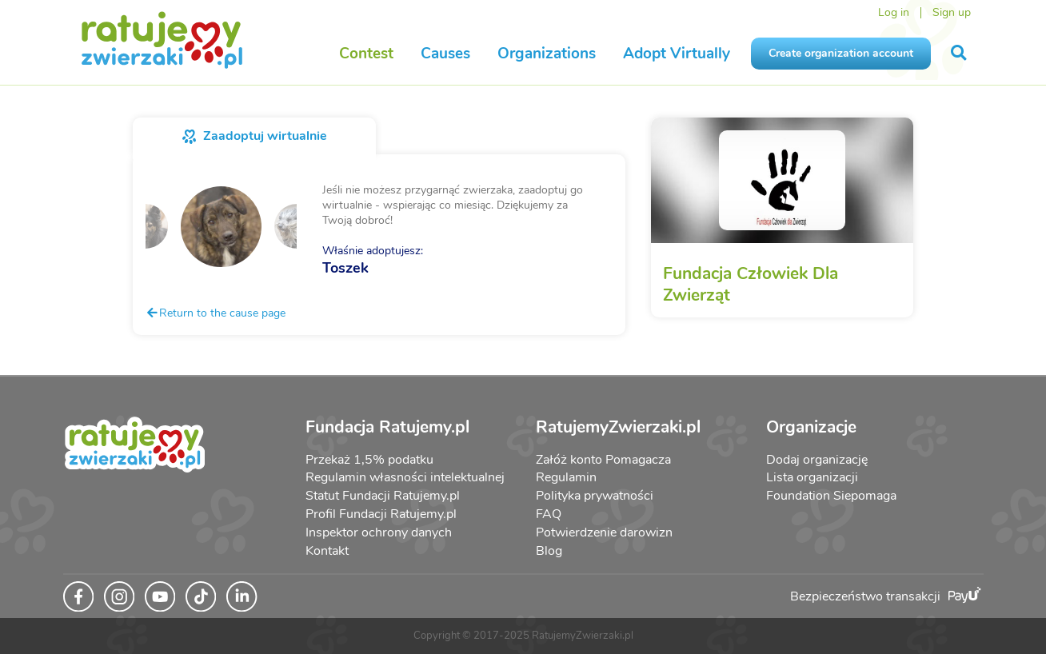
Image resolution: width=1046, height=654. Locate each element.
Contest (366, 53)
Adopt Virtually (676, 53)
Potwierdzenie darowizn (604, 532)
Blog (549, 551)
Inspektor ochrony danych (378, 532)
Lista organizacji (812, 477)
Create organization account (841, 53)
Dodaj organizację (817, 460)
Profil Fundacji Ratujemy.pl (381, 514)
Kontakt (327, 551)
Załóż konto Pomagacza (603, 460)
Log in (893, 12)
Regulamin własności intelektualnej (405, 477)
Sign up (951, 12)
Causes (445, 53)
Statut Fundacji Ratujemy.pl (382, 495)
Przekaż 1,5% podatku (369, 460)
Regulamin (566, 477)
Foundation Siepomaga (831, 495)
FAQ (548, 514)
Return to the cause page (215, 313)
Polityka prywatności (594, 495)
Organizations (546, 53)
